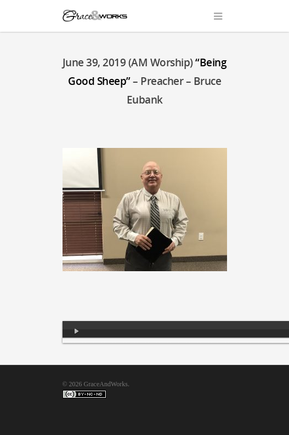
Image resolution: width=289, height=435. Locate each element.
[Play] (76, 332)
